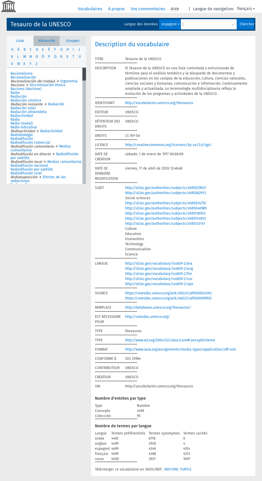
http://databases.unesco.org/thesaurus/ (158, 307)
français (246, 8)
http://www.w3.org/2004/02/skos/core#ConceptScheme (170, 340)
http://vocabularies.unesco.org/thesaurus (159, 103)
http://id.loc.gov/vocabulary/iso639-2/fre (158, 274)
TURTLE (185, 469)
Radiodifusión (21, 139)
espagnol (171, 24)
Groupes (73, 41)
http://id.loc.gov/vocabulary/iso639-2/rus (158, 279)
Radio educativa (23, 127)
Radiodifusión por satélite (31, 169)
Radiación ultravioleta (28, 112)
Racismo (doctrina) (25, 89)
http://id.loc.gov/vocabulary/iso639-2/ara (158, 263)
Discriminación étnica (47, 85)
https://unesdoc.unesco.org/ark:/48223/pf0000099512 (168, 298)
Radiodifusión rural (26, 173)
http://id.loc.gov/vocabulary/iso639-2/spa (159, 284)
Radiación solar (23, 108)
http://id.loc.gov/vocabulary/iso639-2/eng (159, 268)
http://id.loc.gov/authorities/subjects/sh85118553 (165, 213)
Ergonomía (69, 81)
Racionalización (23, 77)
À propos (117, 8)
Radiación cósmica (25, 100)
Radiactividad (21, 116)
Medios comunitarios (64, 162)
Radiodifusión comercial (30, 142)
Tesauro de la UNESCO (40, 24)
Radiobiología (21, 135)
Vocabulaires (90, 8)
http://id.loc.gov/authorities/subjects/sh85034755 (165, 203)
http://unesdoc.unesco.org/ (147, 317)
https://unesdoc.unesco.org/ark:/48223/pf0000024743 (168, 293)
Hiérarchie (46, 41)
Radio (15, 119)
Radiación (18, 96)
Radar (15, 93)
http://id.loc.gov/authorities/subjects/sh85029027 (165, 188)
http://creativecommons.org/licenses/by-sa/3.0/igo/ (168, 145)
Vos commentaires (148, 8)
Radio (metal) (21, 123)
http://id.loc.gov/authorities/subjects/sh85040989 (166, 208)
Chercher (247, 24)
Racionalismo (21, 73)
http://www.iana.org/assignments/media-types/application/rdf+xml (180, 349)
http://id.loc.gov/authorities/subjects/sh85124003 (165, 218)
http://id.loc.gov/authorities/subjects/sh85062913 (165, 193)
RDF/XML (172, 469)
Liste (20, 41)
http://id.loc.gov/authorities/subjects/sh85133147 (165, 223)
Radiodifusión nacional (29, 165)
